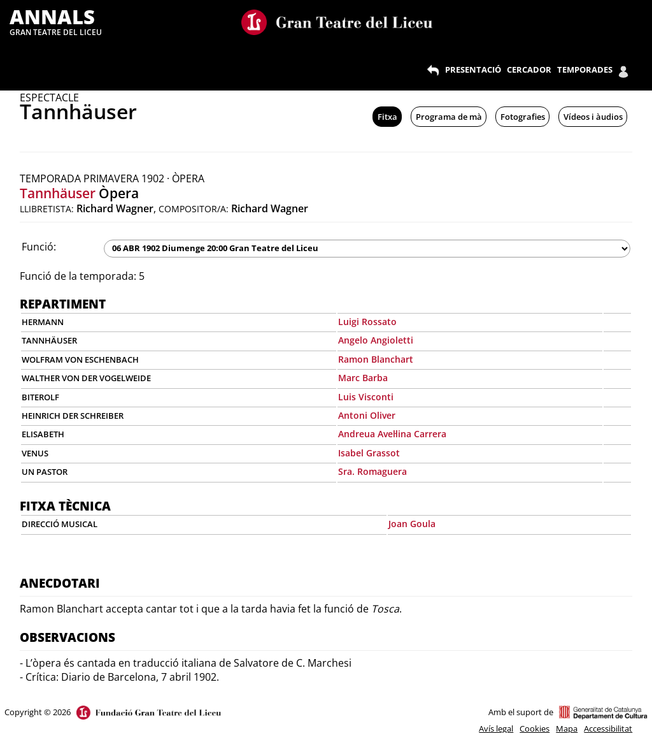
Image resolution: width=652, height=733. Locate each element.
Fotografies (522, 116)
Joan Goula (412, 524)
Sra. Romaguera (372, 471)
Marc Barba (363, 378)
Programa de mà (449, 116)
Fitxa (387, 116)
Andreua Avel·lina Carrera (392, 434)
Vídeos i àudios (593, 116)
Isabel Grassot (369, 453)
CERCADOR (529, 69)
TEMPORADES (585, 69)
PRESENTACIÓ (473, 69)
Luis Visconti (365, 397)
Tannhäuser (58, 193)
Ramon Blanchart (375, 359)
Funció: (39, 247)
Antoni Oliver (366, 415)
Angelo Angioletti (375, 340)
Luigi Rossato (367, 322)
